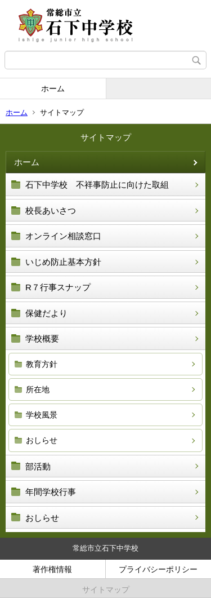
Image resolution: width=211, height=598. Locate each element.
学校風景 (41, 414)
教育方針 (41, 364)
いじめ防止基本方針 (63, 262)
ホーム (53, 88)
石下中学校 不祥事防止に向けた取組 (97, 184)
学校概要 (42, 338)
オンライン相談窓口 (63, 236)
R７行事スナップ (58, 287)
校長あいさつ (50, 210)
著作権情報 (52, 569)
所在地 (38, 389)
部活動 (38, 466)
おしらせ (41, 440)
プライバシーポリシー (158, 569)
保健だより (46, 313)
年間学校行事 (50, 492)
